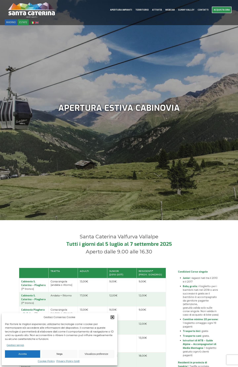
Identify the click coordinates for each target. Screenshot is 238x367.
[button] (112, 317)
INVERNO (11, 22)
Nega (59, 353)
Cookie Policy (46, 361)
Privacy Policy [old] (68, 361)
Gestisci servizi (15, 345)
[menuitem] (121, 10)
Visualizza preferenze (96, 353)
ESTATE (23, 22)
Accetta (23, 353)
